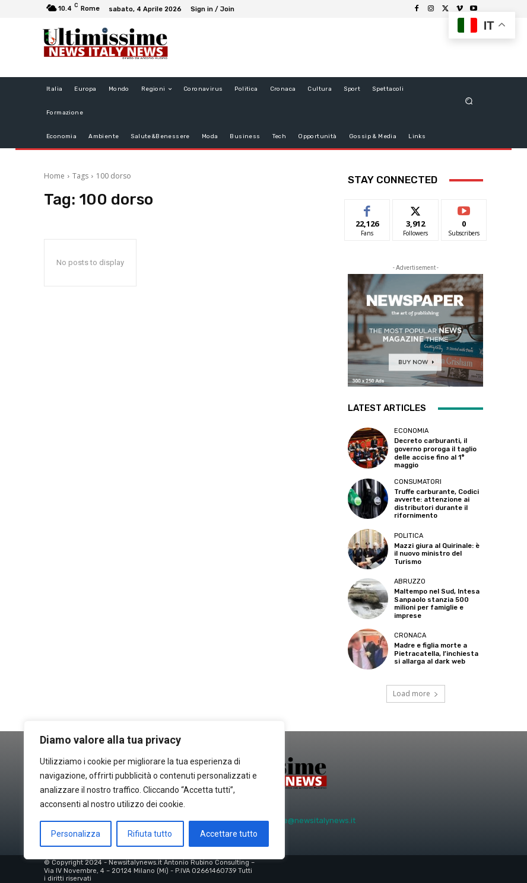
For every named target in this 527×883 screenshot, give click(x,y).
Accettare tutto (229, 834)
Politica (408, 534)
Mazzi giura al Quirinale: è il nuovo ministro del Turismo (437, 551)
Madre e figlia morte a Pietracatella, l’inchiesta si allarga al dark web (435, 651)
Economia (411, 431)
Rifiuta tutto (150, 834)
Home (54, 176)
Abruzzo (410, 579)
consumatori (418, 480)
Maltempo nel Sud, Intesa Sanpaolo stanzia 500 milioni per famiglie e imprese (437, 601)
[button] (469, 101)
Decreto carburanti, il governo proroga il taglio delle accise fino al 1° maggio (435, 452)
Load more (416, 691)
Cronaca (410, 633)
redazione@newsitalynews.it (302, 818)
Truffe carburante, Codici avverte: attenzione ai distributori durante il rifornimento (436, 502)
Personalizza (75, 834)
